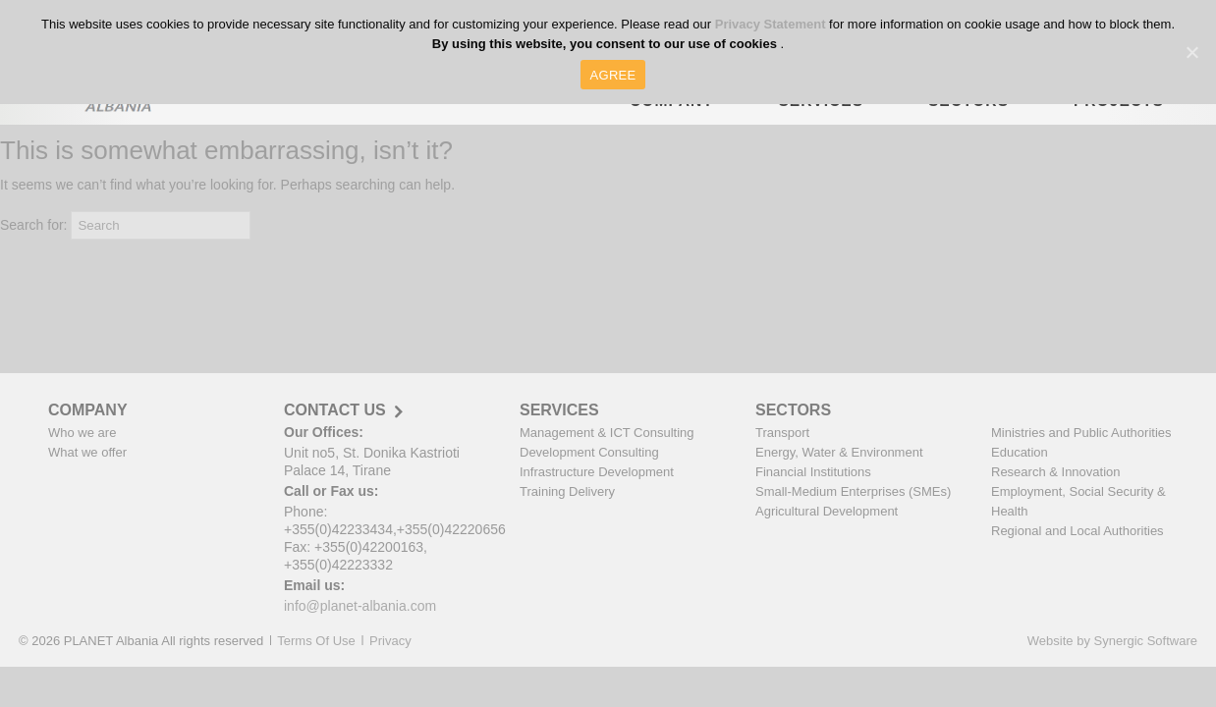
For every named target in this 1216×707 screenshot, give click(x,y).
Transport (782, 432)
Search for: (33, 225)
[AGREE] (1191, 52)
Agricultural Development (826, 511)
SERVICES (559, 410)
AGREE (613, 75)
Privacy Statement (772, 24)
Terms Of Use (316, 640)
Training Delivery (567, 491)
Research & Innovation (1056, 471)
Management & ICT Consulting (607, 432)
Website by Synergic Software (1112, 640)
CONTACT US (335, 410)
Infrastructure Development (597, 471)
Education (1019, 452)
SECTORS (793, 410)
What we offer (87, 452)
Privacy (390, 640)
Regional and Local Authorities (1077, 530)
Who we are (82, 432)
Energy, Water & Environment (839, 452)
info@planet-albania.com (360, 606)
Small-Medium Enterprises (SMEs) (853, 491)
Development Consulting (589, 452)
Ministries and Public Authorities (1081, 432)
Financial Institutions (813, 471)
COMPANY (88, 410)
